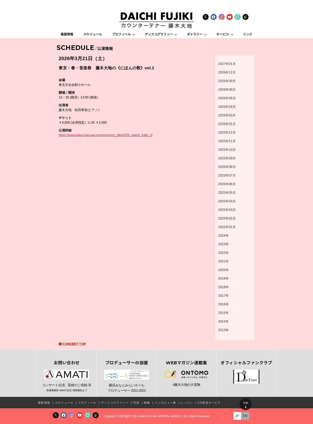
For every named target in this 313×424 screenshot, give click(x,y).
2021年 (223, 261)
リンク (247, 34)
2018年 (223, 287)
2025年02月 (227, 218)
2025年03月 (227, 210)
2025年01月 (227, 227)
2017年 (223, 295)
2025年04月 (227, 201)
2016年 (223, 304)
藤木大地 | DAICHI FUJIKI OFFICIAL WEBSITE (154, 416)
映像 (147, 402)
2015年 (223, 313)
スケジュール (92, 34)
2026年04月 (227, 106)
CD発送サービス (209, 402)
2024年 (223, 235)
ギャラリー (194, 34)
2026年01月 (227, 124)
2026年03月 (227, 115)
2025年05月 (227, 192)
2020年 (223, 270)
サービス (222, 34)
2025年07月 (227, 175)
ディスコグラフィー (159, 34)
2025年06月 (227, 184)
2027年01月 (227, 64)
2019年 (223, 278)
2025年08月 (227, 167)
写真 (136, 402)
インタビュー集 (165, 402)
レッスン (187, 402)
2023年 (223, 244)
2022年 (223, 252)
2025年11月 (227, 141)
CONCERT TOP (72, 344)
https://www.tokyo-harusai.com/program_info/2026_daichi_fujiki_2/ (106, 135)
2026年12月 (227, 72)
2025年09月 (227, 158)
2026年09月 (227, 81)
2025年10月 (227, 149)
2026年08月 (227, 89)
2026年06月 (227, 98)
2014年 (223, 321)
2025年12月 (227, 132)
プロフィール (121, 34)
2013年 (223, 330)
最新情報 (67, 34)
